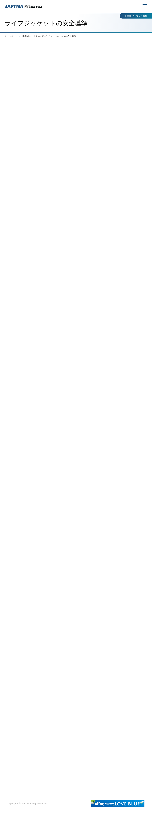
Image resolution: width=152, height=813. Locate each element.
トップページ (11, 36)
